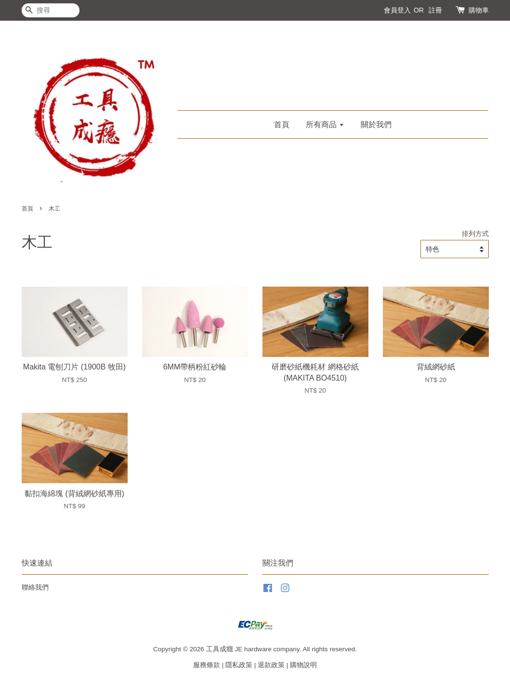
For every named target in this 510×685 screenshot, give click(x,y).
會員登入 (397, 10)
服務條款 (206, 665)
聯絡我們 (35, 587)
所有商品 (325, 124)
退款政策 (271, 665)
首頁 (281, 124)
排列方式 (475, 233)
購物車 (479, 10)
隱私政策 (238, 665)
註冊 (435, 10)
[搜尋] (50, 10)
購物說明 (303, 665)
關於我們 (376, 124)
